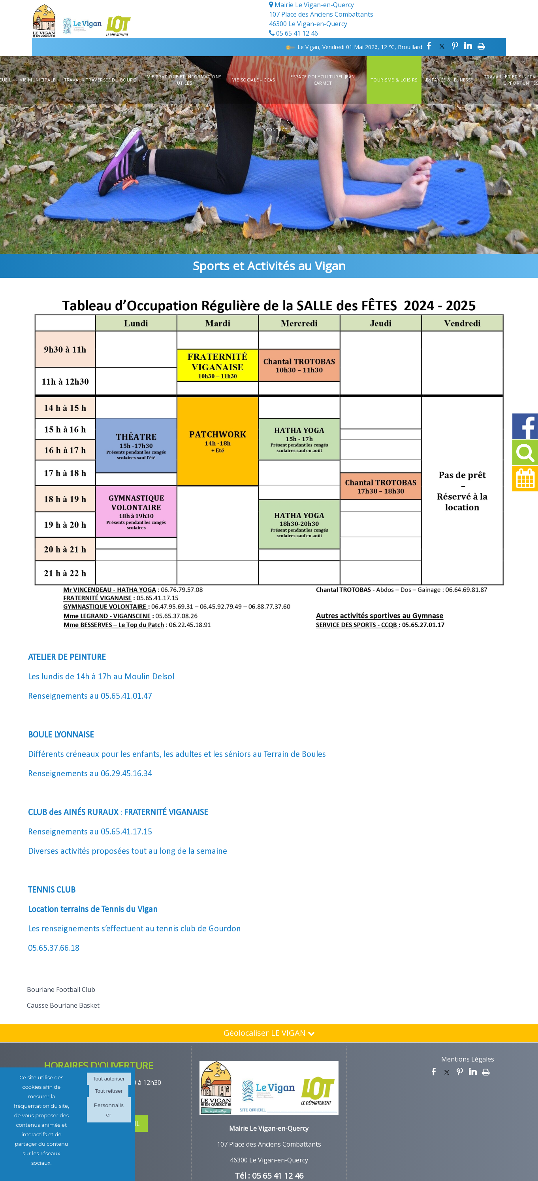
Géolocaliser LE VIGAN (269, 1032)
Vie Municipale (37, 80)
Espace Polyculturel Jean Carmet (322, 80)
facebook (429, 46)
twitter (442, 46)
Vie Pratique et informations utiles (184, 80)
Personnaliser (108, 1110)
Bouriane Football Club (61, 989)
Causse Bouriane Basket (63, 1005)
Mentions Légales (467, 1059)
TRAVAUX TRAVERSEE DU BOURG (100, 80)
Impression (481, 46)
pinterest (455, 46)
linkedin (468, 46)
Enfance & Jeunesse (449, 80)
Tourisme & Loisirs (394, 80)
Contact (277, 130)
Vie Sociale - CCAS (253, 80)
